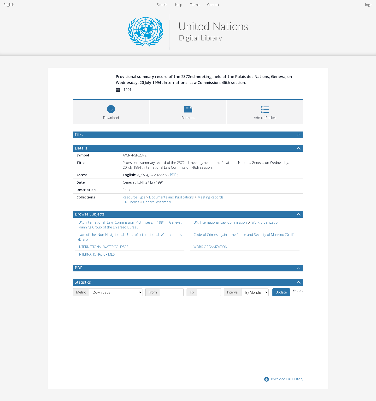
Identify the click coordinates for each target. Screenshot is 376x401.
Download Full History (283, 379)
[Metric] (115, 292)
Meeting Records (210, 197)
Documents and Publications (171, 197)
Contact (213, 4)
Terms (195, 4)
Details (81, 148)
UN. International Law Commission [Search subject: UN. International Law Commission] (220, 222)
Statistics (83, 282)
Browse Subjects (90, 214)
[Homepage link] (188, 30)
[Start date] (172, 292)
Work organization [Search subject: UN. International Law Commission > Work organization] (266, 222)
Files (79, 134)
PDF (173, 175)
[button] (188, 111)
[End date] (209, 292)
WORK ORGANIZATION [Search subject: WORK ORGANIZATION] (210, 247)
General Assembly (157, 202)
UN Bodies (131, 202)
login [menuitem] (368, 4)
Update (281, 292)
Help (178, 4)
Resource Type (134, 197)
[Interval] (255, 292)
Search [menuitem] (162, 4)
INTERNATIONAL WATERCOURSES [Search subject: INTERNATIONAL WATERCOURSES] (103, 247)
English (9, 4)
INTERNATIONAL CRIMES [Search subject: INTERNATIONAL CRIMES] (96, 254)
